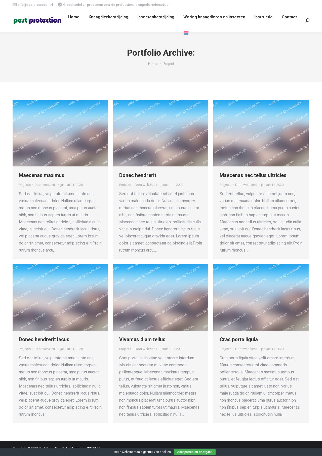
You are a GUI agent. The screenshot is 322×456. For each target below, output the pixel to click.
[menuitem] (73, 17)
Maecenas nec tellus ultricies (253, 175)
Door (45, 185)
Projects (25, 185)
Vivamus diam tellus (142, 339)
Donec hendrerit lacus (44, 339)
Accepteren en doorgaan (195, 452)
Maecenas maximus (41, 175)
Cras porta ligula (239, 339)
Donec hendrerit (137, 175)
